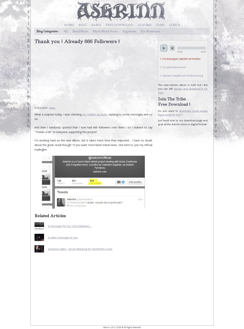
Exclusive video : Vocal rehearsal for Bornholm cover (80, 249)
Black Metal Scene (105, 31)
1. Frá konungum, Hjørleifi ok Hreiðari (180, 58)
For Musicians (150, 31)
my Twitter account (95, 114)
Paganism (129, 31)
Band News (80, 31)
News (52, 108)
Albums (144, 25)
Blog (83, 25)
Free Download (119, 25)
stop (172, 48)
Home (69, 25)
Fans (160, 25)
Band (96, 25)
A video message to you (63, 237)
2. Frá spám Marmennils (173, 67)
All (65, 31)
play (164, 48)
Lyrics (174, 25)
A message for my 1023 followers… (70, 226)
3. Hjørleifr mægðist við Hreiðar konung (181, 75)
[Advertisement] (93, 73)
